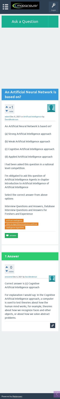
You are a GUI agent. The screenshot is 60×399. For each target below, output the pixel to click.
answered (8, 277)
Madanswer (17, 396)
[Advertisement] (30, 59)
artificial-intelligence (14, 220)
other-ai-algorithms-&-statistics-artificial (21, 224)
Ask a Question (25, 21)
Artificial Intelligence (32, 117)
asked (7, 117)
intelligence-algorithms (15, 228)
